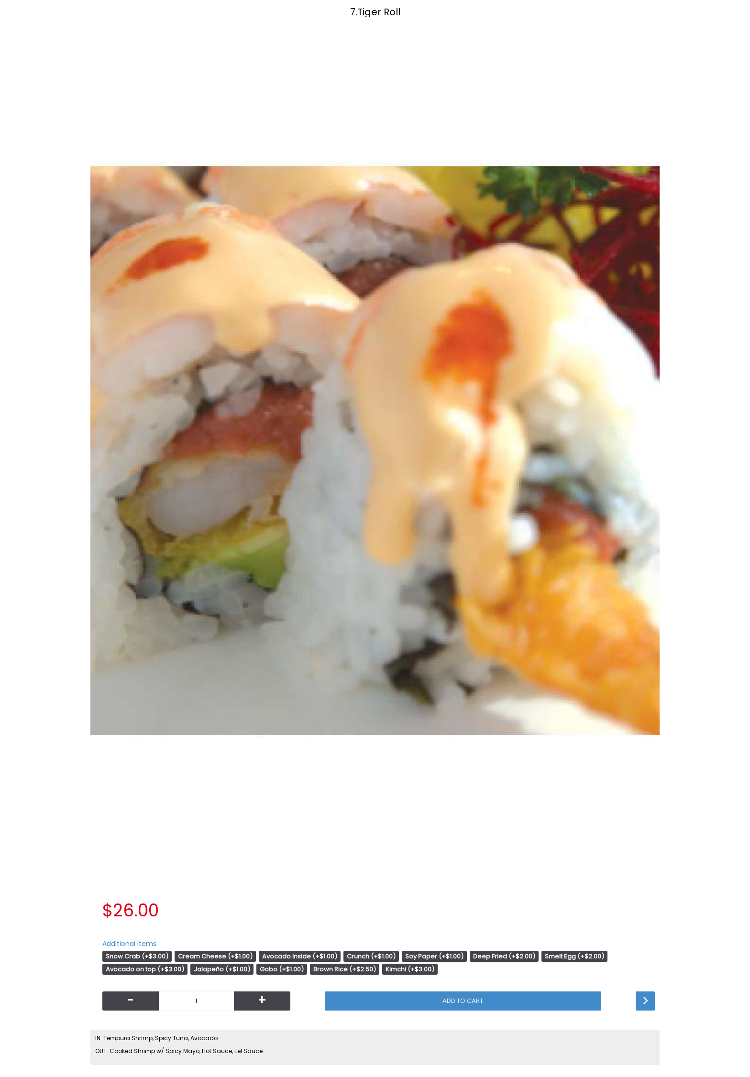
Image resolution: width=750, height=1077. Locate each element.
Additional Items (129, 943)
